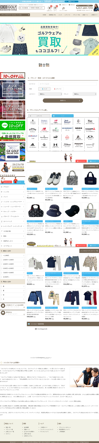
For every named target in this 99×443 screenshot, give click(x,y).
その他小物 (7, 231)
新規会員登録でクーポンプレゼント (49, 1)
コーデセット (7, 246)
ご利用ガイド (64, 4)
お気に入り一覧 (10, 432)
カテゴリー (32, 94)
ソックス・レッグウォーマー (12, 201)
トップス (6, 192)
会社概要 (26, 428)
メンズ (60, 14)
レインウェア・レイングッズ (12, 226)
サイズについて (44, 432)
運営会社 (72, 4)
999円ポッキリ (8, 241)
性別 (30, 89)
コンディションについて (46, 430)
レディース (67, 14)
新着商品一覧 (52, 14)
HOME (44, 14)
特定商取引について (64, 430)
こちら (46, 359)
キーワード (32, 84)
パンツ (5, 197)
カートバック (7, 221)
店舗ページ (85, 14)
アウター (6, 187)
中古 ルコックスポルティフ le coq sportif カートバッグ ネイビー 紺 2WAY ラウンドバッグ (90, 194)
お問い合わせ (27, 435)
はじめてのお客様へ (29, 432)
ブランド (66, 94)
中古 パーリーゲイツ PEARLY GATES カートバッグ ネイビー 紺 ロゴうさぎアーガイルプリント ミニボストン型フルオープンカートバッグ (35, 229)
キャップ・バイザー (9, 211)
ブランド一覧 (76, 14)
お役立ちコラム (28, 437)
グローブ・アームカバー (11, 216)
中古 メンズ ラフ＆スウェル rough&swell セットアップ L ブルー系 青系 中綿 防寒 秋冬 (35, 313)
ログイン (8, 435)
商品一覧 (8, 428)
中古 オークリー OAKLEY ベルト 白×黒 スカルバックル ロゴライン (35, 194)
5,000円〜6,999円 (8, 268)
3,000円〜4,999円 (8, 264)
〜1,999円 (6, 255)
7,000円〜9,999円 (8, 272)
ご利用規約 (62, 432)
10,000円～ (6, 277)
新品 (4, 236)
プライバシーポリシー (65, 428)
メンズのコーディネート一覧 (89, 252)
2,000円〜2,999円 (8, 260)
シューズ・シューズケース (12, 206)
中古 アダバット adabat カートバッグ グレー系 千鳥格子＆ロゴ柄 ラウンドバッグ (72, 194)
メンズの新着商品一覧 (91, 167)
